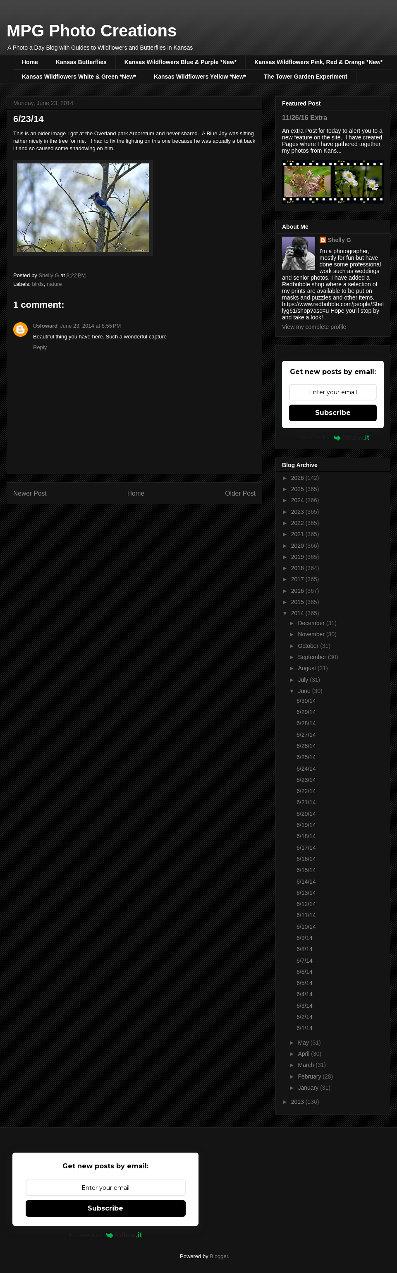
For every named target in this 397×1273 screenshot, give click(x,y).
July (304, 679)
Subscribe (333, 413)
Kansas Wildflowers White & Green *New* (79, 76)
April (304, 1053)
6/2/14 (305, 1017)
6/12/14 (306, 904)
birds (38, 284)
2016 (298, 590)
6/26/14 (306, 746)
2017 (298, 579)
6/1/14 (305, 1028)
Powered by (333, 437)
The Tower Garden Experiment (305, 76)
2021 (298, 534)
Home (30, 62)
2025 (298, 489)
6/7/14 (305, 960)
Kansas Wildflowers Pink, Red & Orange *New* (318, 62)
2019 (298, 557)
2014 (298, 613)
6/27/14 (306, 734)
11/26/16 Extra (304, 117)
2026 (298, 478)
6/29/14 (306, 712)
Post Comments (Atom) (151, 520)
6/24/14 (306, 768)
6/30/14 (306, 701)
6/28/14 (306, 723)
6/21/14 (306, 802)
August (307, 668)
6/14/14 (306, 881)
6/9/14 (305, 938)
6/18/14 (306, 836)
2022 (298, 523)
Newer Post (30, 493)
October (309, 645)
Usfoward (45, 326)
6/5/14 (305, 983)
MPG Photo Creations (92, 31)
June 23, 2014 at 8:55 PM (90, 326)
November (312, 634)
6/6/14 (305, 972)
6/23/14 (306, 780)
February (310, 1076)
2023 (298, 511)
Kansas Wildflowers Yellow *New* (200, 76)
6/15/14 (306, 870)
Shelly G (339, 240)
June (305, 691)
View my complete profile (314, 327)
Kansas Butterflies (81, 62)
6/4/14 (305, 994)
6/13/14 (306, 892)
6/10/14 (306, 926)
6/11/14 (306, 915)
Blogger (219, 1256)
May (304, 1042)
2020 (298, 545)
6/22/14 (306, 791)
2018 (298, 568)
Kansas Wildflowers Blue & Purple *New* (180, 62)
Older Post (240, 493)
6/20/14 (306, 813)
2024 (298, 500)
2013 (298, 1101)
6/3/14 (305, 1005)
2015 (298, 602)
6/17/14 (306, 847)
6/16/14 (306, 859)
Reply (40, 347)
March (307, 1065)
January (309, 1087)
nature (54, 284)
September (313, 657)
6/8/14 (305, 949)
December (312, 623)
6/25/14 (306, 757)
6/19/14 (306, 825)
